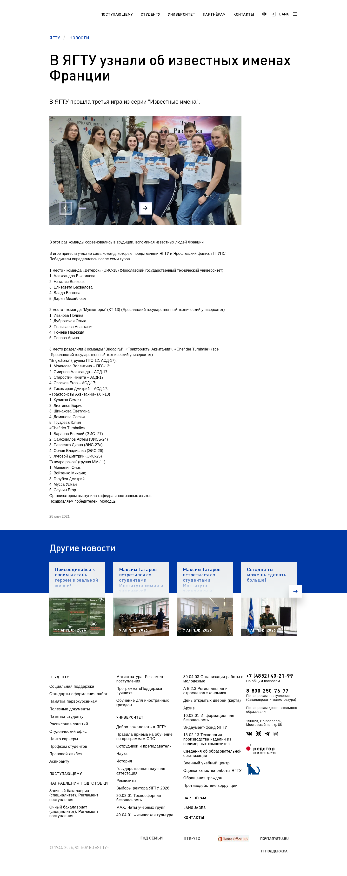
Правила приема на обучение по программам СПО (144, 736)
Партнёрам (214, 14)
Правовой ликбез (65, 754)
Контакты (243, 14)
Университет (181, 14)
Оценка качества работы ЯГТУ (212, 770)
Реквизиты (126, 781)
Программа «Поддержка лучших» (139, 691)
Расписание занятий (68, 724)
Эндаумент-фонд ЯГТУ (205, 727)
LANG (284, 14)
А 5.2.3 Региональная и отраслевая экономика (205, 691)
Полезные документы (69, 709)
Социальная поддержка (71, 686)
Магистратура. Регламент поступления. (140, 679)
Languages (194, 807)
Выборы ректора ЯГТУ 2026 (142, 788)
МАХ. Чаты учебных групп (141, 807)
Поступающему (116, 14)
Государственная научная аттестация (140, 771)
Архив (189, 708)
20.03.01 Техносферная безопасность (138, 798)
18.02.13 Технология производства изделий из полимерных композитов (207, 739)
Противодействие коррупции (210, 785)
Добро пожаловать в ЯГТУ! (142, 727)
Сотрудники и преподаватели (144, 746)
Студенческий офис (68, 731)
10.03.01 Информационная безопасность (208, 718)
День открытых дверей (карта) (212, 700)
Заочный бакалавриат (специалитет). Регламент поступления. (74, 795)
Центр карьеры (63, 739)
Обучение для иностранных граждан (142, 702)
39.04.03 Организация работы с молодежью (213, 679)
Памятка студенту (66, 716)
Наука (122, 754)
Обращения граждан (202, 778)
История (124, 761)
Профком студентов (68, 746)
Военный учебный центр (206, 763)
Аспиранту (59, 761)
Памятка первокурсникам (73, 701)
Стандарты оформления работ (78, 694)
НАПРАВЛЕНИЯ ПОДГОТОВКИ (78, 783)
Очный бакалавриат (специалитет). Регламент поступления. (74, 811)
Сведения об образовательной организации (212, 753)
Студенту (150, 14)
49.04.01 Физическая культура (145, 815)
